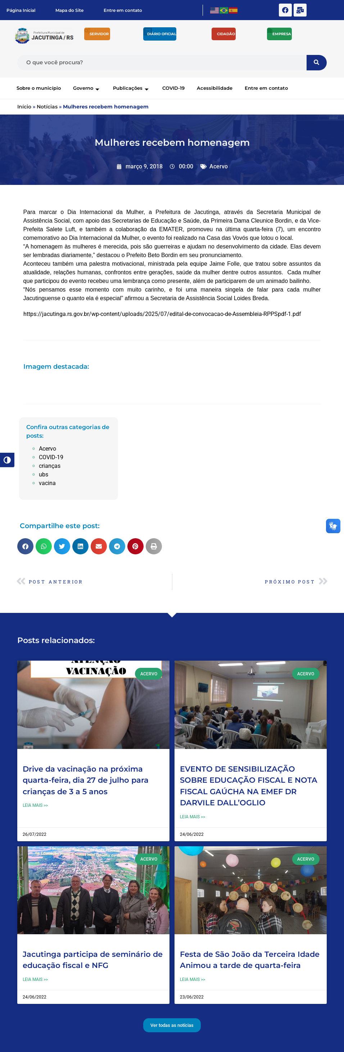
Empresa (281, 34)
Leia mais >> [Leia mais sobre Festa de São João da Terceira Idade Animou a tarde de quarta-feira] (192, 979)
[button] (25, 546)
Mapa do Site (69, 10)
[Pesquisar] (317, 62)
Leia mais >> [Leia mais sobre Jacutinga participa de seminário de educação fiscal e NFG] (35, 979)
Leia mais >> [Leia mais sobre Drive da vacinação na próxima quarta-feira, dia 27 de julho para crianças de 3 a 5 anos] (35, 805)
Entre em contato (123, 10)
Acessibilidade (214, 88)
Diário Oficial (161, 34)
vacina (47, 483)
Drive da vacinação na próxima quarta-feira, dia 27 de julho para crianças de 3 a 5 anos (86, 780)
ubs (43, 474)
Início (24, 107)
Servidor (99, 34)
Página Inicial (20, 10)
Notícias (47, 107)
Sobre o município (39, 88)
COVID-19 (173, 88)
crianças (49, 465)
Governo (87, 88)
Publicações (131, 88)
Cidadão (226, 34)
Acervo (218, 166)
